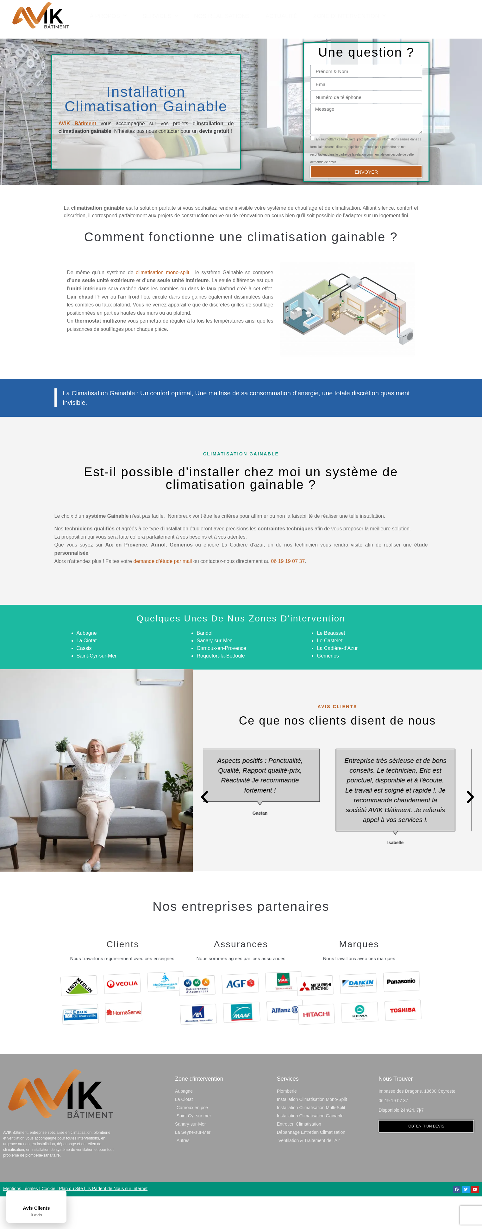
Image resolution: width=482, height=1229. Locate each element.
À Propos (108, 15)
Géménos (328, 688)
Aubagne (87, 665)
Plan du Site (71, 1220)
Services (160, 15)
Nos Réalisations (222, 15)
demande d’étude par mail (162, 593)
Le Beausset (331, 665)
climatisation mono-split (162, 304)
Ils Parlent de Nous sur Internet (116, 1220)
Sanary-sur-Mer (214, 673)
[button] (437, 15)
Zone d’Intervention (349, 15)
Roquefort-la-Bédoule (221, 688)
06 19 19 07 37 (288, 593)
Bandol (204, 665)
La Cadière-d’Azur (337, 680)
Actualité (281, 15)
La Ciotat (87, 673)
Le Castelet (329, 673)
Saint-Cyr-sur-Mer (97, 688)
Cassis (84, 680)
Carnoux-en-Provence (221, 680)
